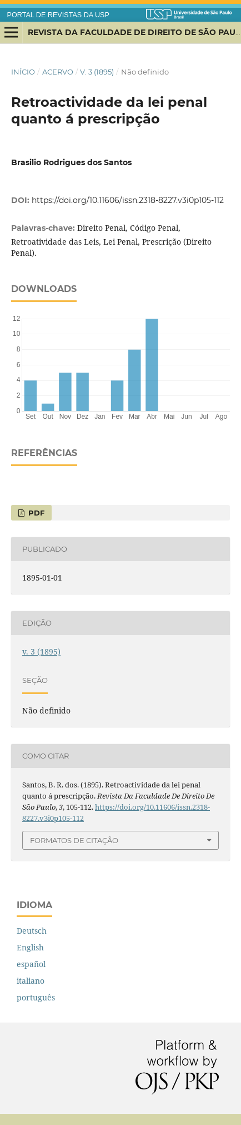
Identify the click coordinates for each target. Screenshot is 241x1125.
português (36, 997)
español (31, 964)
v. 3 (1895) (97, 71)
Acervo (57, 71)
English (30, 947)
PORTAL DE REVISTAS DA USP (58, 15)
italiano (30, 980)
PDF (35, 512)
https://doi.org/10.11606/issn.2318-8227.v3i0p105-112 (128, 200)
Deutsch (32, 930)
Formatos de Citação (74, 840)
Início (23, 71)
